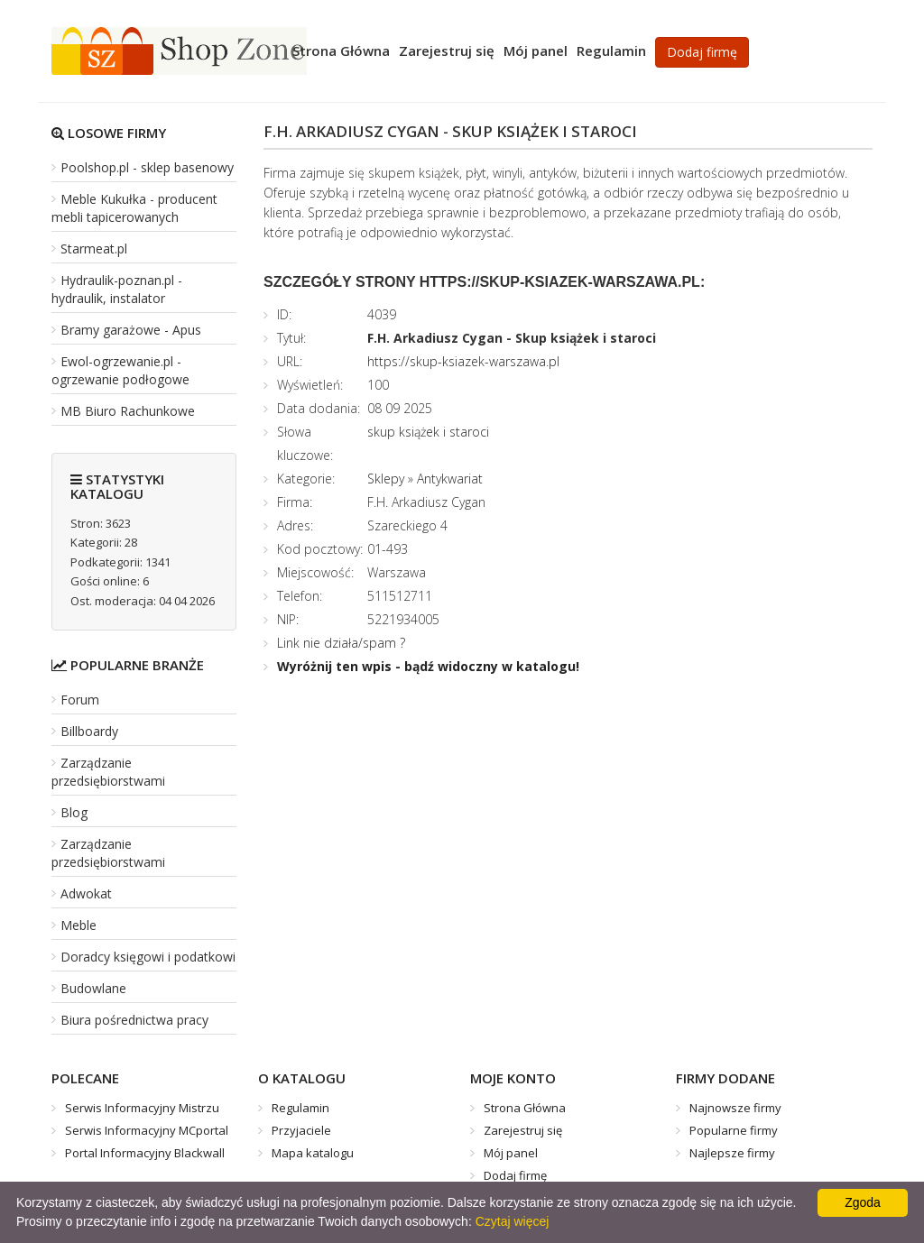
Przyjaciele (301, 1130)
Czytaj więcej (513, 1221)
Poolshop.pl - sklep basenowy (147, 167)
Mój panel (536, 50)
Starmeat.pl (93, 248)
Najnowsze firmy (735, 1108)
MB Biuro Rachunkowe (127, 410)
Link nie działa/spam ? (341, 642)
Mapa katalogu (313, 1153)
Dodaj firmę (702, 51)
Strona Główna (341, 50)
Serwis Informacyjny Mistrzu (142, 1108)
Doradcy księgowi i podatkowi (148, 956)
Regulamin (611, 50)
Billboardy (89, 731)
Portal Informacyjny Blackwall (145, 1153)
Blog (74, 812)
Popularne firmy (733, 1130)
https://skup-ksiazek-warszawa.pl (463, 361)
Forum (79, 699)
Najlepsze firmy (732, 1153)
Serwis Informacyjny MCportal (146, 1130)
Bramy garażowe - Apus (130, 329)
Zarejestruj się (446, 50)
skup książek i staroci (428, 431)
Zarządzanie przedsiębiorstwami (108, 771)
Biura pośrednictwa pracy (134, 1019)
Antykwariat (450, 478)
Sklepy (385, 478)
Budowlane (93, 988)
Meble (78, 925)
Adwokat (86, 893)
